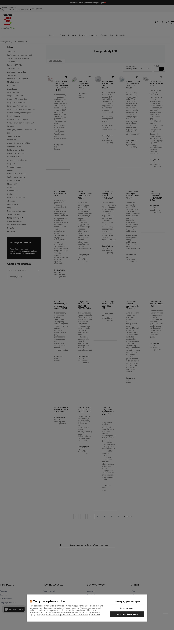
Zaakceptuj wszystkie (127, 614)
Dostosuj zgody (127, 608)
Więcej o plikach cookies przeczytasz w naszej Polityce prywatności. (68, 614)
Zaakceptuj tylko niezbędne (127, 601)
